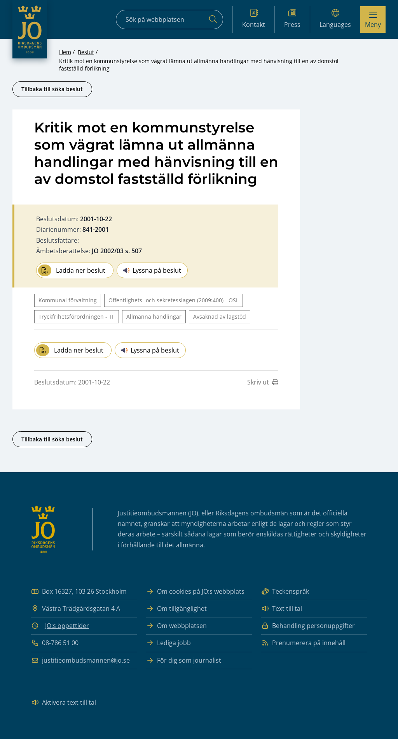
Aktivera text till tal (63, 702)
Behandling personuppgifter (308, 626)
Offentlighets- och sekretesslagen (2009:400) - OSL (173, 300)
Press (292, 19)
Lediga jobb (168, 643)
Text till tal (281, 608)
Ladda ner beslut (71, 270)
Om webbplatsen (176, 626)
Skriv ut (262, 382)
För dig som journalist (183, 660)
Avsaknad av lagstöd (219, 316)
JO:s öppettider (67, 625)
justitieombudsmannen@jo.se (80, 660)
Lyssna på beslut (152, 270)
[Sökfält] (169, 19)
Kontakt (253, 19)
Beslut (86, 52)
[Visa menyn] (373, 19)
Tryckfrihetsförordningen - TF (76, 316)
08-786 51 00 (55, 643)
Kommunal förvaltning (67, 300)
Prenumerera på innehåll (303, 643)
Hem (65, 52)
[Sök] (213, 19)
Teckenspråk (285, 591)
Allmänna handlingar (154, 316)
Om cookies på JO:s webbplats (195, 591)
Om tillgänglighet (176, 608)
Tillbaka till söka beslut (52, 89)
